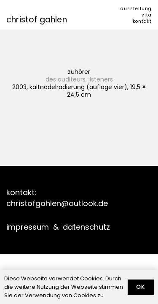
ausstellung (136, 8)
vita (147, 15)
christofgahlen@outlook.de (57, 203)
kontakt (142, 21)
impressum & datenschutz (58, 227)
